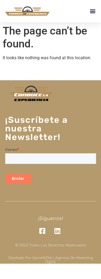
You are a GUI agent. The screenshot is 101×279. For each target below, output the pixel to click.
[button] (92, 11)
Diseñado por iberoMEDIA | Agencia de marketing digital (50, 260)
